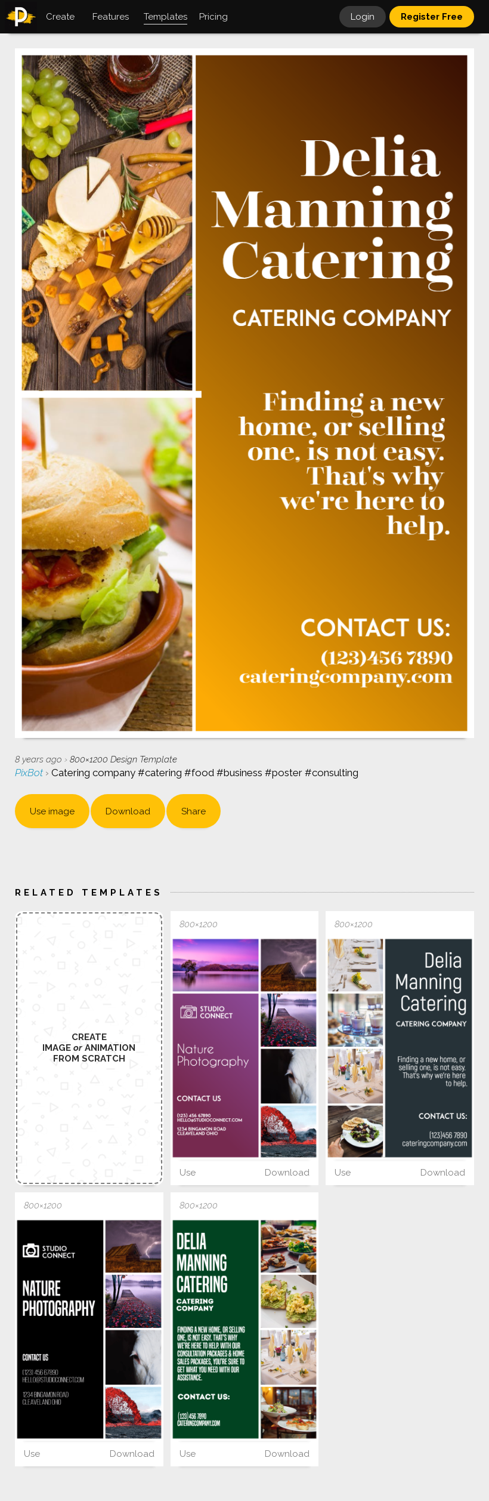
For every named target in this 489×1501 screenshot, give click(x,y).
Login (363, 16)
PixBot (30, 773)
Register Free (432, 16)
